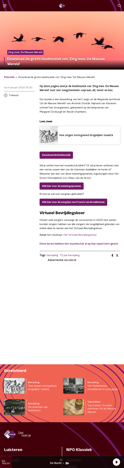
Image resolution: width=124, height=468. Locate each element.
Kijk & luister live (14, 376)
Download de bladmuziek (56, 155)
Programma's (13, 382)
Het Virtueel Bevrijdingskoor (80, 235)
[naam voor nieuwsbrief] (20, 414)
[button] (116, 462)
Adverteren (74, 363)
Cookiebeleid (104, 446)
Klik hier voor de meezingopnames (61, 186)
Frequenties (12, 363)
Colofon (71, 369)
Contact (71, 376)
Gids (7, 369)
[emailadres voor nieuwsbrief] (80, 414)
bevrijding (52, 255)
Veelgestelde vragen (80, 382)
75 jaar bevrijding (70, 255)
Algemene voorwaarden (20, 442)
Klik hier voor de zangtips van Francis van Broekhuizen (73, 202)
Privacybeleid (13, 448)
